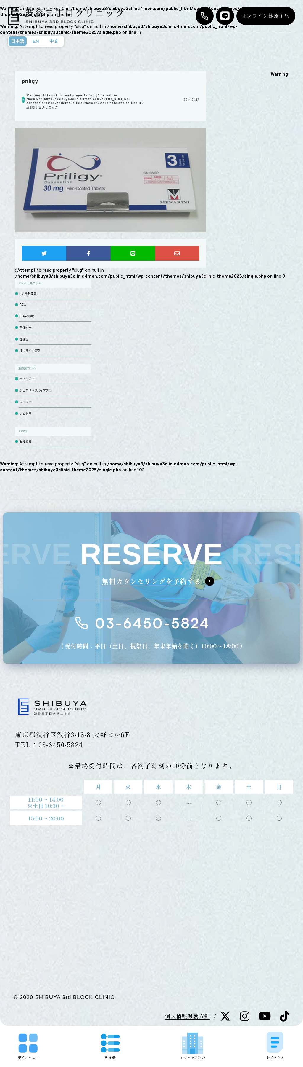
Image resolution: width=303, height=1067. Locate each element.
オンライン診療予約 (266, 15)
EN (36, 41)
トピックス (274, 1045)
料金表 (110, 1047)
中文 (53, 41)
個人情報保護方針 (187, 1016)
